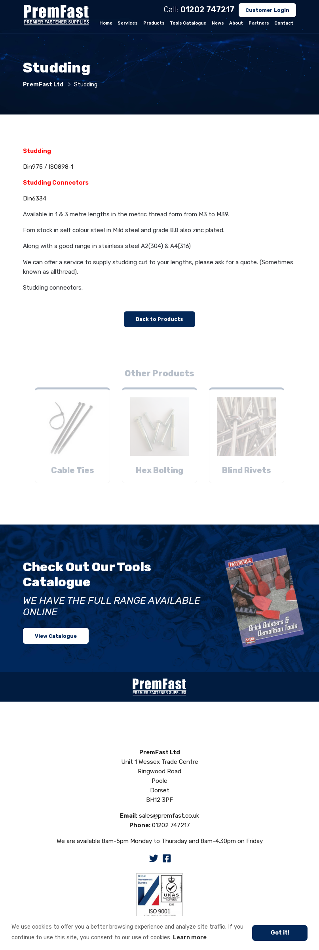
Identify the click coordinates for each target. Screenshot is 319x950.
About (236, 23)
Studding (37, 151)
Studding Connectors (56, 182)
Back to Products (159, 319)
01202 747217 (207, 9)
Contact (283, 23)
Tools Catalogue (188, 23)
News (218, 23)
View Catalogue (56, 636)
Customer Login (267, 10)
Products (154, 23)
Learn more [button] (190, 937)
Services (128, 23)
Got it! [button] (280, 932)
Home (105, 23)
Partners (259, 23)
